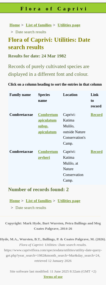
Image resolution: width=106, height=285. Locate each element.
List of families (39, 25)
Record (97, 114)
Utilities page (69, 25)
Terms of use (53, 277)
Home (15, 25)
